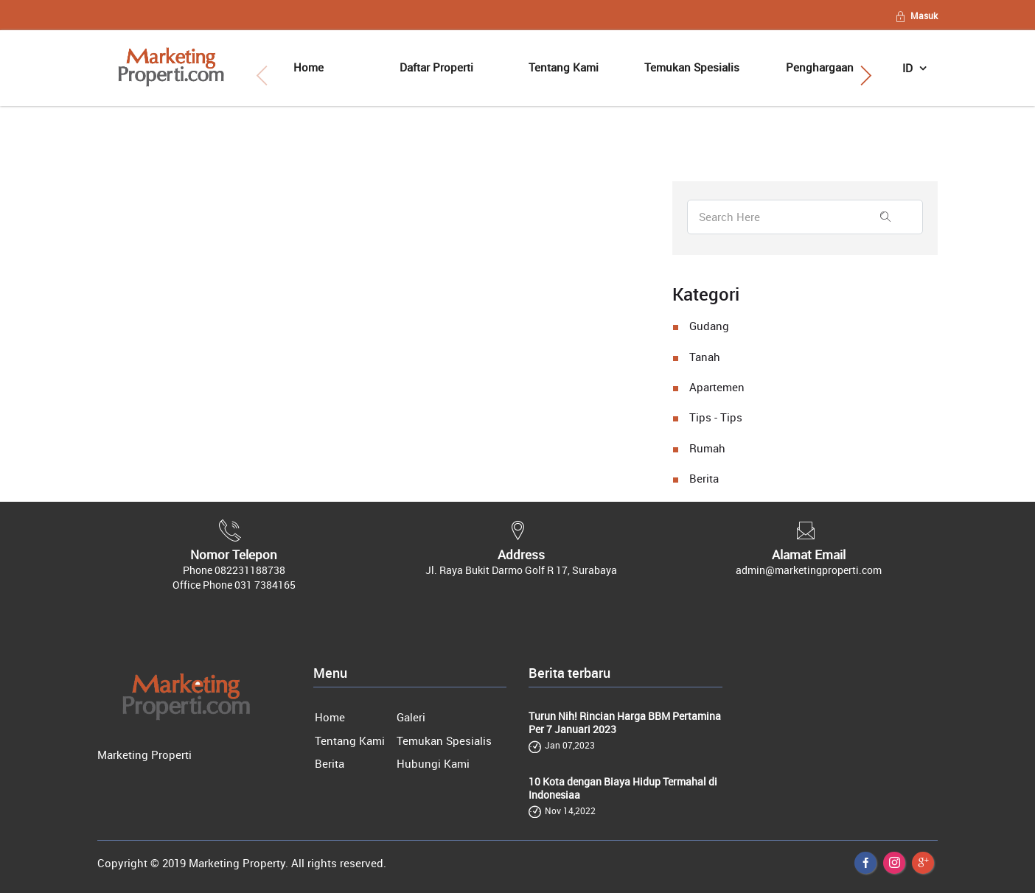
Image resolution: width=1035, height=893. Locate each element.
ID (909, 67)
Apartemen (717, 386)
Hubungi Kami (433, 763)
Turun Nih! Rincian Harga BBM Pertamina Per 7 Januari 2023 (625, 723)
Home (308, 67)
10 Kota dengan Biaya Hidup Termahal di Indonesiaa (623, 788)
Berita (704, 478)
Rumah (707, 448)
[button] (866, 76)
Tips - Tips (715, 417)
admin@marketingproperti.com (809, 570)
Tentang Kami (564, 67)
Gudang (709, 325)
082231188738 (250, 570)
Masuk (916, 15)
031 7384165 (265, 585)
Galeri (411, 717)
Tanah (704, 356)
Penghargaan (820, 67)
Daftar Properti (436, 67)
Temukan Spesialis (691, 67)
